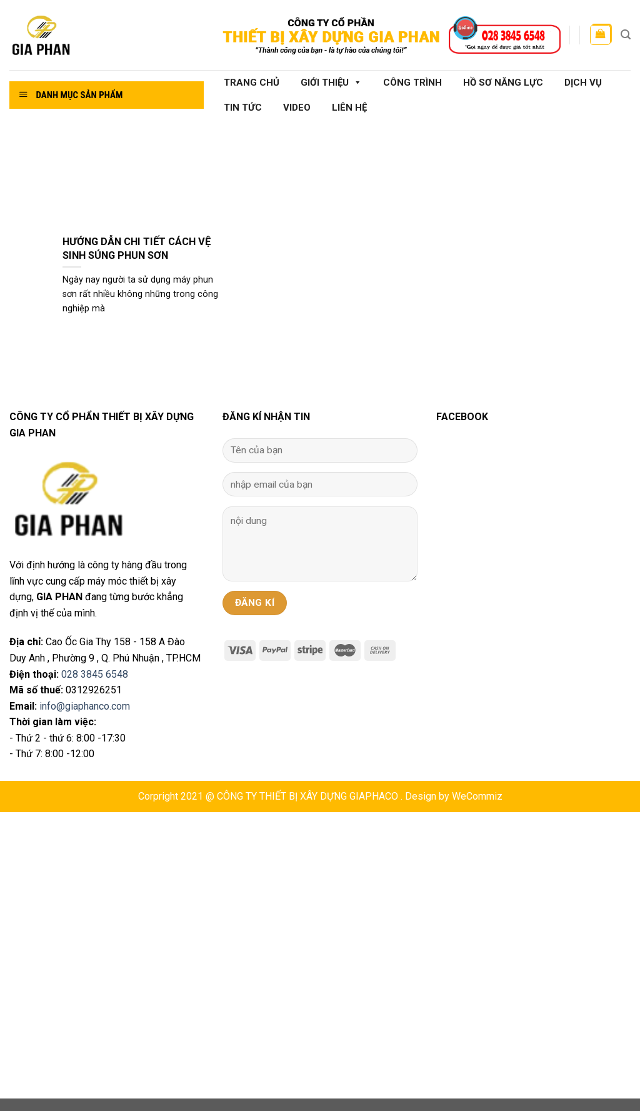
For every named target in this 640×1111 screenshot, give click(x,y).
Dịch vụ (583, 82)
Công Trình (412, 82)
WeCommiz (477, 796)
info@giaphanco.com (84, 706)
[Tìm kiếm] (626, 35)
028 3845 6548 (94, 674)
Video (297, 107)
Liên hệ (349, 107)
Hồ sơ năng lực (503, 82)
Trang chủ (251, 82)
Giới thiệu (331, 82)
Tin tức (243, 107)
